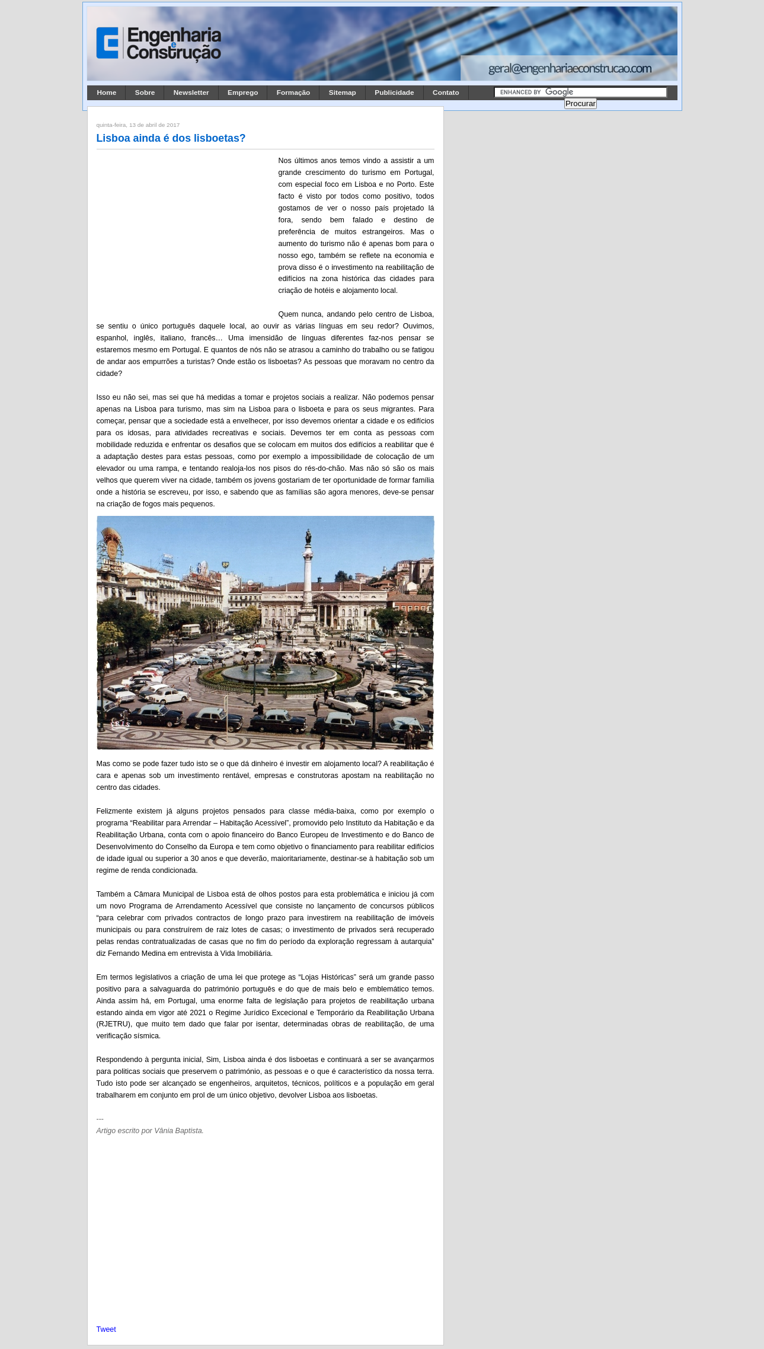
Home (107, 92)
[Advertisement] (185, 233)
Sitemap (342, 92)
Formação (294, 92)
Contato (446, 92)
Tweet (106, 1329)
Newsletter (191, 92)
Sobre (145, 92)
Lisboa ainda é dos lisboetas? (171, 138)
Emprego (243, 92)
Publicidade (394, 92)
